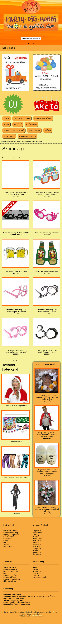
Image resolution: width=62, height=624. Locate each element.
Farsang (36, 535)
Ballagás (36, 542)
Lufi (4, 542)
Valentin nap (37, 533)
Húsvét (35, 537)
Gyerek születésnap (11, 531)
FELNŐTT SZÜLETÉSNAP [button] (22, 118)
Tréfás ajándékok (9, 567)
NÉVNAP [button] (6, 124)
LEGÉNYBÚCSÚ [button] (31, 124)
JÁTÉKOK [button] (48, 130)
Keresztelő (7, 538)
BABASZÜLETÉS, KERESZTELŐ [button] (14, 130)
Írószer (35, 569)
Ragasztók (37, 571)
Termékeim (13, 141)
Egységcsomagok (39, 577)
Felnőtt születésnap (10, 533)
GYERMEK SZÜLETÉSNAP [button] (43, 118)
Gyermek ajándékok (11, 571)
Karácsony (37, 552)
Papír (35, 567)
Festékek (36, 573)
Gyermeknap (38, 544)
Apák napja (37, 540)
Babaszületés (8, 537)
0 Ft (31, 43)
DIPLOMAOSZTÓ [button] (9, 136)
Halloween (37, 548)
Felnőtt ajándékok (10, 569)
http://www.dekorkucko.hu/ (16, 604)
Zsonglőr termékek (10, 575)
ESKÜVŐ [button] (6, 118)
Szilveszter (37, 554)
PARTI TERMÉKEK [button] (34, 130)
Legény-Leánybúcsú (11, 535)
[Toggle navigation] (57, 48)
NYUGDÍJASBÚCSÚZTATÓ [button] (27, 136)
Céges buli (37, 531)
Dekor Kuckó (8, 48)
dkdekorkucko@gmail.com (16, 602)
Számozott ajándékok (11, 579)
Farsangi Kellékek (35, 141)
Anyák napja (37, 538)
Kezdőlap (4, 141)
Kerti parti (36, 546)
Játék (5, 573)
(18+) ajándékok (9, 581)
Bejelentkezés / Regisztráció (31, 38)
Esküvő (6, 540)
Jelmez (6, 544)
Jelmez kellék (8, 546)
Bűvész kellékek (9, 577)
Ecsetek (36, 575)
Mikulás (36, 550)
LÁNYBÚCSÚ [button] (18, 124)
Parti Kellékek (23, 141)
